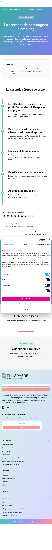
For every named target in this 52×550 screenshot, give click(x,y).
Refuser (26, 309)
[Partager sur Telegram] (32, 217)
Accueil (5, 9)
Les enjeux (5, 507)
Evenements (5, 514)
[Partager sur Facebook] (5, 217)
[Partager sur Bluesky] (38, 217)
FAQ (3, 528)
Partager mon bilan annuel (10, 483)
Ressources (5, 517)
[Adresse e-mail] (21, 446)
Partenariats (6, 480)
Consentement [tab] (9, 244)
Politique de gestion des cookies (12, 537)
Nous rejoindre (6, 477)
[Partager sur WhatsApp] (27, 217)
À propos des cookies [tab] (43, 244)
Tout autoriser (26, 298)
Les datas (5, 500)
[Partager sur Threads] (22, 217)
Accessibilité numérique (9, 541)
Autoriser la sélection (26, 304)
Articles (4, 510)
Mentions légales (7, 531)
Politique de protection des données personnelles (17, 534)
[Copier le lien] (5, 222)
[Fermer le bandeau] (49, 239)
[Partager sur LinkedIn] (16, 217)
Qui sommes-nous (7, 470)
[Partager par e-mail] (43, 217)
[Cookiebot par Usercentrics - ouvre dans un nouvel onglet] (37, 240)
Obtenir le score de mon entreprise (13, 486)
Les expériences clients (9, 504)
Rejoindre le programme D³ (10, 490)
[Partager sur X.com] (11, 217)
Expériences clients (14, 9)
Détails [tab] (26, 244)
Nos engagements (7, 473)
